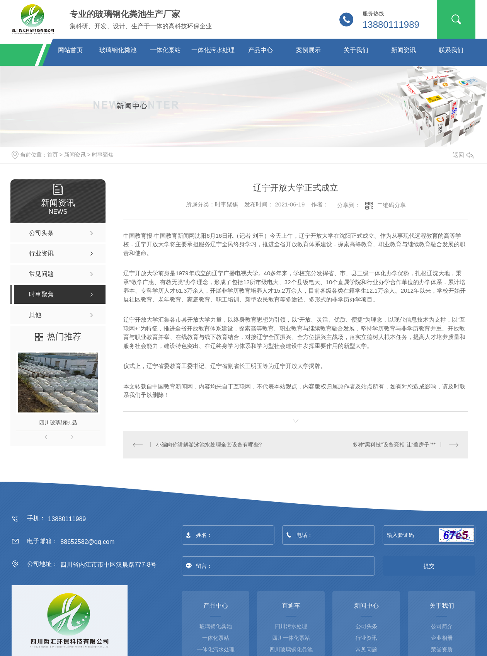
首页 (52, 155)
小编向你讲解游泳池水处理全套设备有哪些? (209, 444)
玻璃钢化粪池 (117, 50)
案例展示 (308, 50)
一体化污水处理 (213, 50)
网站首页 (70, 50)
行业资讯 (366, 637)
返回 (463, 155)
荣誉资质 (442, 649)
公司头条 (366, 626)
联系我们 (451, 50)
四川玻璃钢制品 (58, 422)
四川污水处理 (291, 626)
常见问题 (366, 649)
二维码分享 (391, 205)
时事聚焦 (103, 155)
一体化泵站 (165, 50)
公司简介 (442, 626)
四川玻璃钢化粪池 (291, 649)
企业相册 (442, 637)
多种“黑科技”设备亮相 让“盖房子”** (394, 444)
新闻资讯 (403, 50)
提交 (429, 565)
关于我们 (356, 50)
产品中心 (260, 50)
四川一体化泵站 (291, 637)
